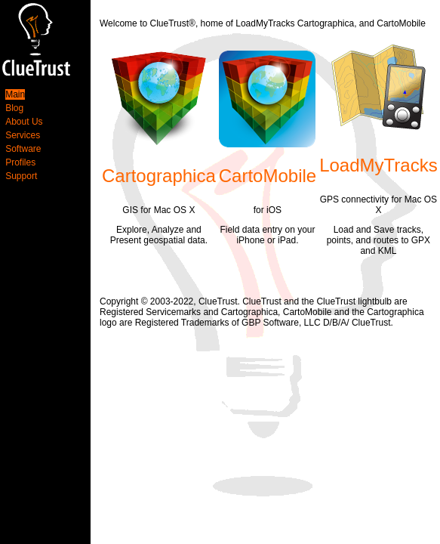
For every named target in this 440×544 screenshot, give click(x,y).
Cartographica (159, 175)
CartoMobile (267, 175)
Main (15, 94)
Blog (14, 108)
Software (23, 149)
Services (22, 135)
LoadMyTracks (378, 165)
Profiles (20, 162)
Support (21, 176)
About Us (23, 121)
